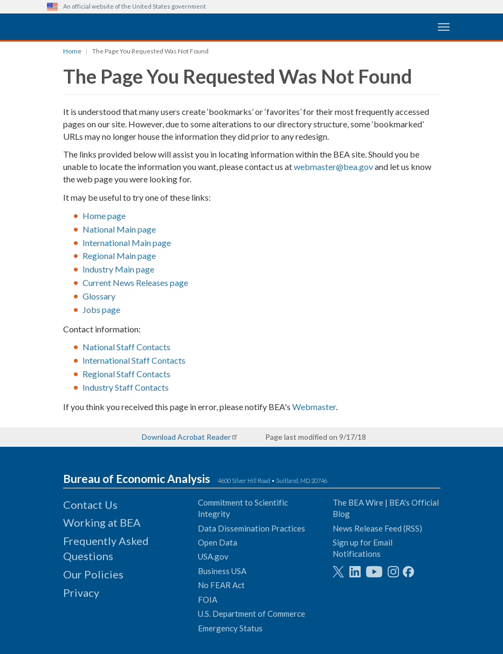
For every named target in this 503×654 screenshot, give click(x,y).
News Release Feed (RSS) (377, 528)
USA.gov (213, 556)
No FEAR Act (221, 585)
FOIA (207, 599)
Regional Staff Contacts (126, 374)
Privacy (81, 592)
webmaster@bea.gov (333, 166)
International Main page (126, 242)
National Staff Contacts (126, 347)
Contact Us (90, 504)
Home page (104, 215)
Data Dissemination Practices (251, 528)
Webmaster (314, 406)
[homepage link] (128, 26)
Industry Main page (118, 269)
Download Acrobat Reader (186, 436)
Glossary (98, 296)
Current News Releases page (135, 282)
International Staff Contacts (133, 360)
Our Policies (93, 574)
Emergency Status (230, 628)
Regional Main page (119, 255)
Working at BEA (102, 522)
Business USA (222, 571)
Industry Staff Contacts (125, 387)
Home (72, 51)
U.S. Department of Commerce (251, 613)
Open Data (217, 542)
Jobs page (101, 309)
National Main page (119, 229)
